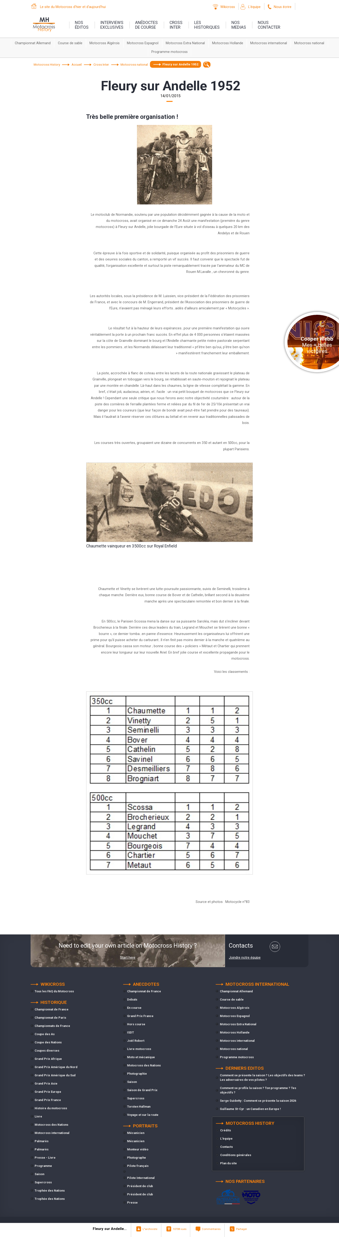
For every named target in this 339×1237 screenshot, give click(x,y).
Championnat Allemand (33, 43)
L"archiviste (150, 1229)
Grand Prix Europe (48, 1091)
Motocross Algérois (104, 43)
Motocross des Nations (51, 1124)
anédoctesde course (146, 25)
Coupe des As (45, 1034)
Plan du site (228, 1163)
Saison (39, 1174)
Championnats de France (52, 1026)
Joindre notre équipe (245, 957)
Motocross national (309, 43)
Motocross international (268, 43)
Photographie (137, 1073)
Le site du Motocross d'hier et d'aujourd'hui (73, 7)
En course (134, 1008)
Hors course (136, 1024)
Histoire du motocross (51, 1108)
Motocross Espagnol (142, 43)
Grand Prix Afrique (48, 1059)
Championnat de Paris (50, 1017)
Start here (127, 957)
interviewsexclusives (111, 25)
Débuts (132, 999)
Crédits (225, 1130)
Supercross (43, 1182)
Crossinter (176, 25)
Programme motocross (169, 52)
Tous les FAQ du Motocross (54, 991)
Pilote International (141, 1178)
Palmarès (41, 1141)
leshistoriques (207, 25)
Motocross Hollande (227, 43)
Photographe (136, 1157)
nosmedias (238, 25)
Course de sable (70, 43)
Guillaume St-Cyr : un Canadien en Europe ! (250, 1109)
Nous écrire (282, 7)
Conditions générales (235, 1155)
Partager (241, 1229)
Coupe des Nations (48, 1042)
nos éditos (82, 25)
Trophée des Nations (50, 1190)
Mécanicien (135, 1133)
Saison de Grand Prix (142, 1090)
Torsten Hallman (138, 1106)
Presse (132, 1202)
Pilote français (138, 1166)
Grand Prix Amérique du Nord (56, 1067)
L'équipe (254, 7)
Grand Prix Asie (46, 1083)
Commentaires (211, 1229)
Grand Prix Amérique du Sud (55, 1075)
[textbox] (206, 65)
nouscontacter (269, 25)
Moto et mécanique (141, 1057)
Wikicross (227, 7)
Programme (43, 1166)
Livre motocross (139, 1049)
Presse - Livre (45, 1157)
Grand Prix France (48, 1100)
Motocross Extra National (185, 43)
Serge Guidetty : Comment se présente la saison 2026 (258, 1100)
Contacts (226, 1147)
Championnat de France (52, 1009)
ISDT (130, 1032)
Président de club (140, 1186)
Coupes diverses (47, 1050)
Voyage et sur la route (142, 1115)
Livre (38, 1116)
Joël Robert (135, 1040)
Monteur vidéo (137, 1149)
